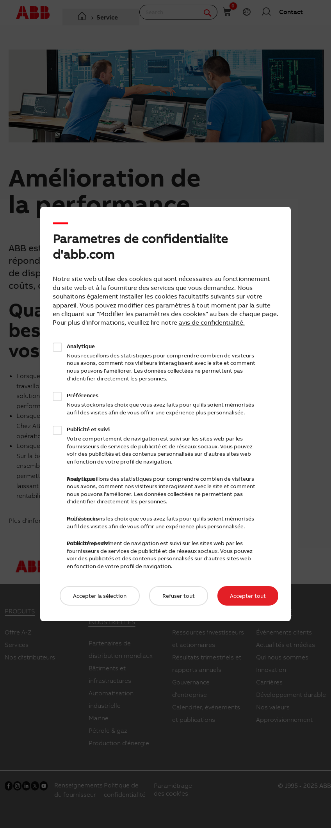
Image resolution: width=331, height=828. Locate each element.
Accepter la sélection (99, 595)
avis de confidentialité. (212, 322)
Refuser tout (178, 595)
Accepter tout (248, 595)
